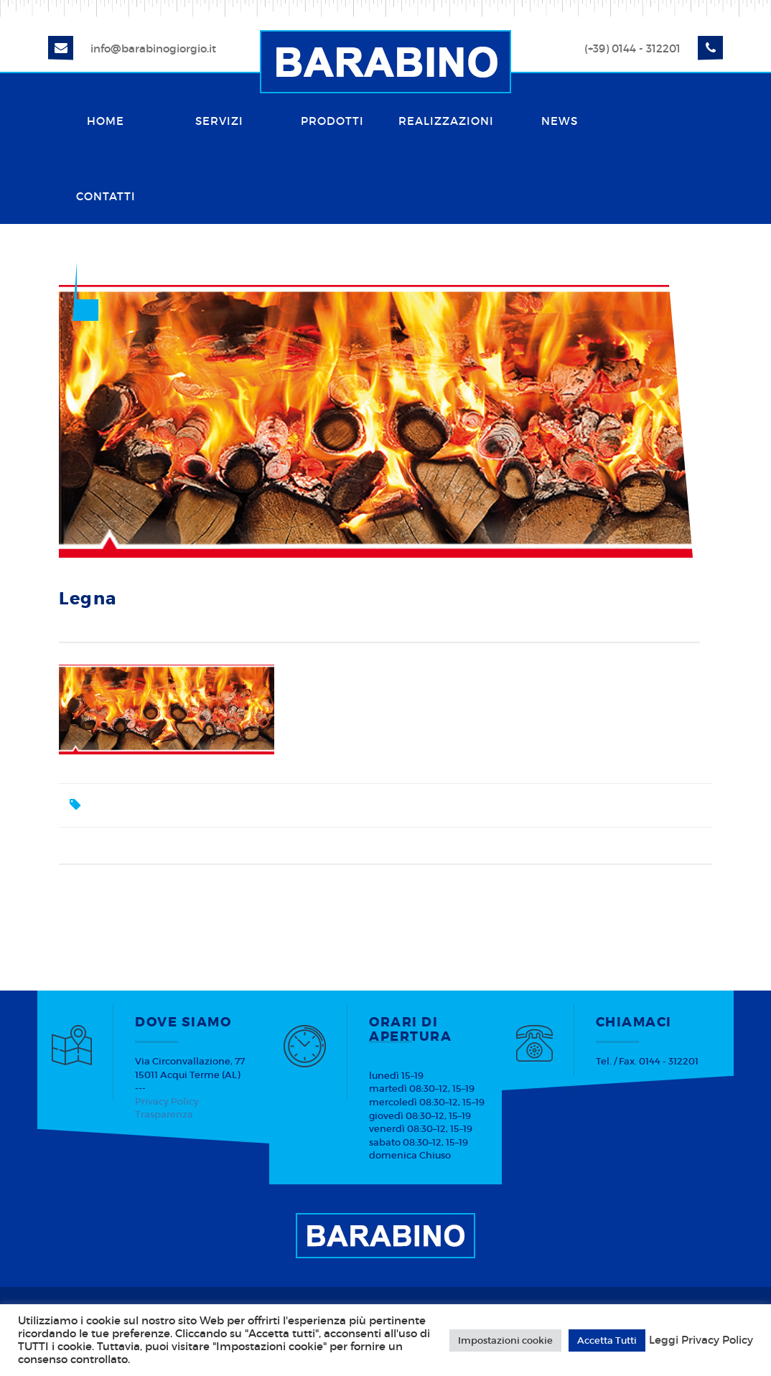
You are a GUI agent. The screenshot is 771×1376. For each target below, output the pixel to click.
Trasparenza (164, 1114)
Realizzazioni (446, 121)
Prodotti (332, 121)
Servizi (219, 121)
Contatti (106, 196)
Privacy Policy (167, 1101)
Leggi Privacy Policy (701, 1340)
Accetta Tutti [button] (607, 1340)
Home (105, 121)
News (559, 121)
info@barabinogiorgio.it (153, 48)
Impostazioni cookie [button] (505, 1340)
